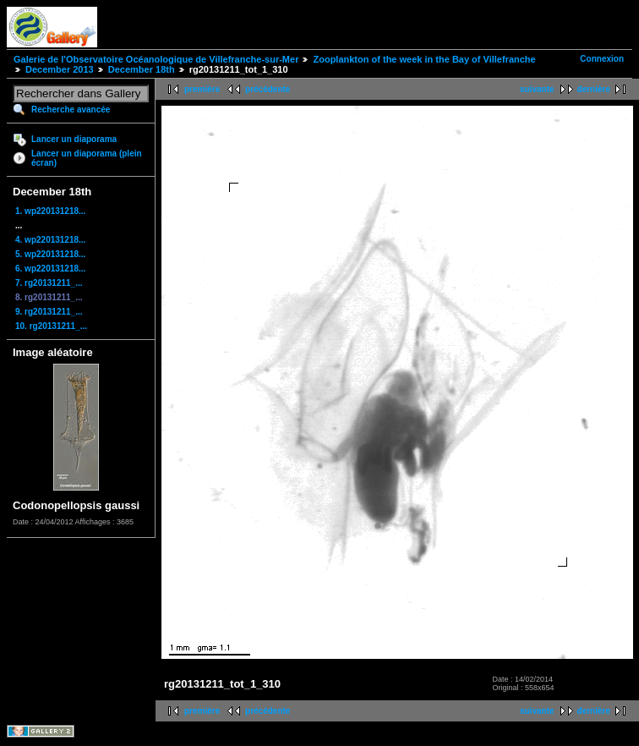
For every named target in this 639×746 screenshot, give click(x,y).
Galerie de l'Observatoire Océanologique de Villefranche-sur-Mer (156, 59)
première (202, 89)
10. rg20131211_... (51, 326)
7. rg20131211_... (49, 283)
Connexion (602, 58)
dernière (593, 89)
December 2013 (59, 69)
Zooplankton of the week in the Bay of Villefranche (424, 59)
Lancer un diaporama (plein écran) (86, 158)
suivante (537, 89)
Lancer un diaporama (74, 139)
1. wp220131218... (50, 211)
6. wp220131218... (50, 268)
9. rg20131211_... (49, 311)
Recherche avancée (70, 109)
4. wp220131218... (50, 239)
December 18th (141, 69)
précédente (267, 89)
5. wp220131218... (50, 254)
